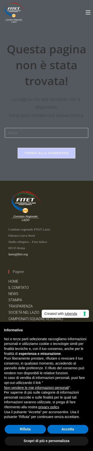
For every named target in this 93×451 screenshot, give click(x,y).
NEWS (13, 294)
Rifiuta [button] (25, 429)
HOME (13, 281)
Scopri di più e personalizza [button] (46, 441)
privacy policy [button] (48, 407)
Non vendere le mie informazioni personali (36, 388)
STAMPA (15, 300)
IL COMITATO (18, 288)
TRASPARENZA (20, 306)
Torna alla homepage (46, 153)
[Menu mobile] (88, 11)
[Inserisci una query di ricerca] (47, 133)
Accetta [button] (68, 429)
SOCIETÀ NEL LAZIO (23, 312)
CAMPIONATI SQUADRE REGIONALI (35, 319)
